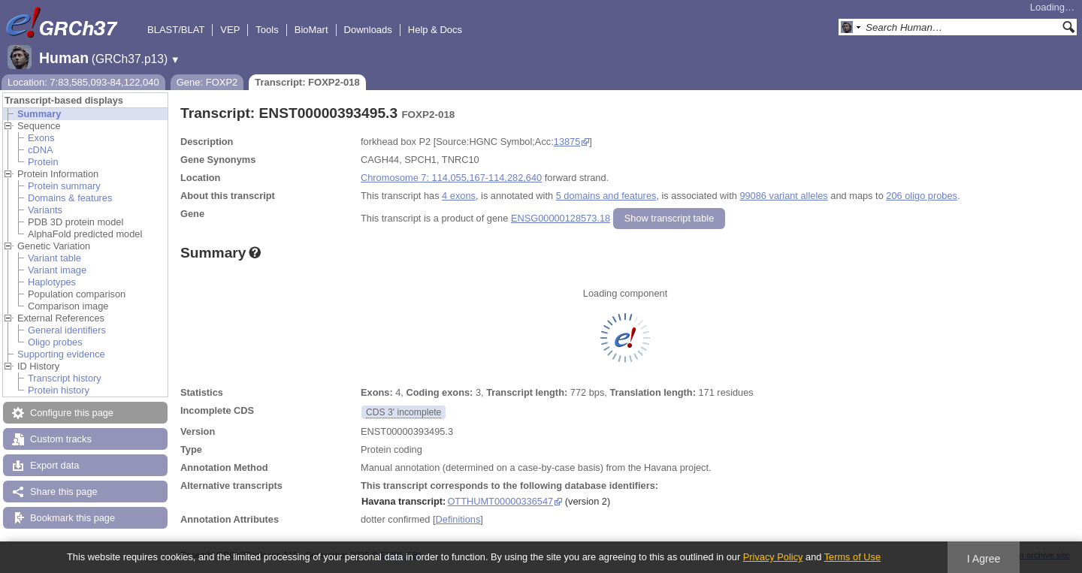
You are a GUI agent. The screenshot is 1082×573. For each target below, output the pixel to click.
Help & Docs (435, 29)
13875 (567, 141)
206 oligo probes (921, 195)
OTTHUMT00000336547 (500, 501)
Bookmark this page (72, 517)
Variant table (54, 258)
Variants (45, 210)
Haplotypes (52, 282)
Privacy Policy (773, 556)
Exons (41, 137)
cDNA (40, 149)
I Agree (984, 559)
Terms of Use (852, 556)
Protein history (58, 390)
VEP (230, 29)
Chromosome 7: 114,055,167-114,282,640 (451, 177)
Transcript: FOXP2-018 (307, 82)
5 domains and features (606, 195)
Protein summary (64, 186)
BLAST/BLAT (175, 29)
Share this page (64, 491)
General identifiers (67, 330)
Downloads (368, 29)
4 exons (459, 195)
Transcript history (64, 378)
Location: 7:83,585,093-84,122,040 (83, 82)
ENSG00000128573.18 (560, 218)
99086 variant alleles (783, 195)
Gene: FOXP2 (207, 82)
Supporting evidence (61, 354)
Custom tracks (61, 439)
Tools (266, 29)
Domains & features (70, 198)
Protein (43, 161)
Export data (54, 465)
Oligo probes (55, 342)
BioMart (311, 29)
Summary (39, 113)
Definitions (458, 519)
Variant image (57, 270)
